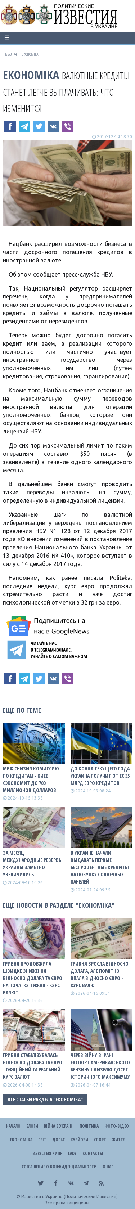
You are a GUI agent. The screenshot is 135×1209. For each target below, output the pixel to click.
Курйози (79, 1140)
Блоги (32, 1126)
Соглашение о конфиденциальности (59, 1167)
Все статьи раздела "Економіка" (45, 1099)
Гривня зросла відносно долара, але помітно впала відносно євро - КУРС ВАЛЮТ (100, 974)
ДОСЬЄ (58, 1140)
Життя (118, 1140)
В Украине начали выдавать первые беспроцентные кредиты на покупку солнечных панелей (100, 867)
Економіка (31, 74)
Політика (89, 1126)
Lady (72, 1153)
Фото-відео (116, 1126)
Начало (13, 1126)
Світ (42, 1140)
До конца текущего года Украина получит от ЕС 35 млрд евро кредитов (100, 775)
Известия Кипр (47, 1153)
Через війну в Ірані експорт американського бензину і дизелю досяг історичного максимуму (100, 1066)
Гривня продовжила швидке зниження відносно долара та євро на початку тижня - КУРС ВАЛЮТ (32, 978)
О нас (108, 1167)
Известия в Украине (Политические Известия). (70, 1196)
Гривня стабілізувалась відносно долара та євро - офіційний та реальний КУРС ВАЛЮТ (32, 1066)
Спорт (100, 1140)
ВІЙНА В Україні (59, 1126)
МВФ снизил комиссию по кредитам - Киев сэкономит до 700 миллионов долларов (31, 779)
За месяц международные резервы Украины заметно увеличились (33, 863)
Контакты (92, 1153)
